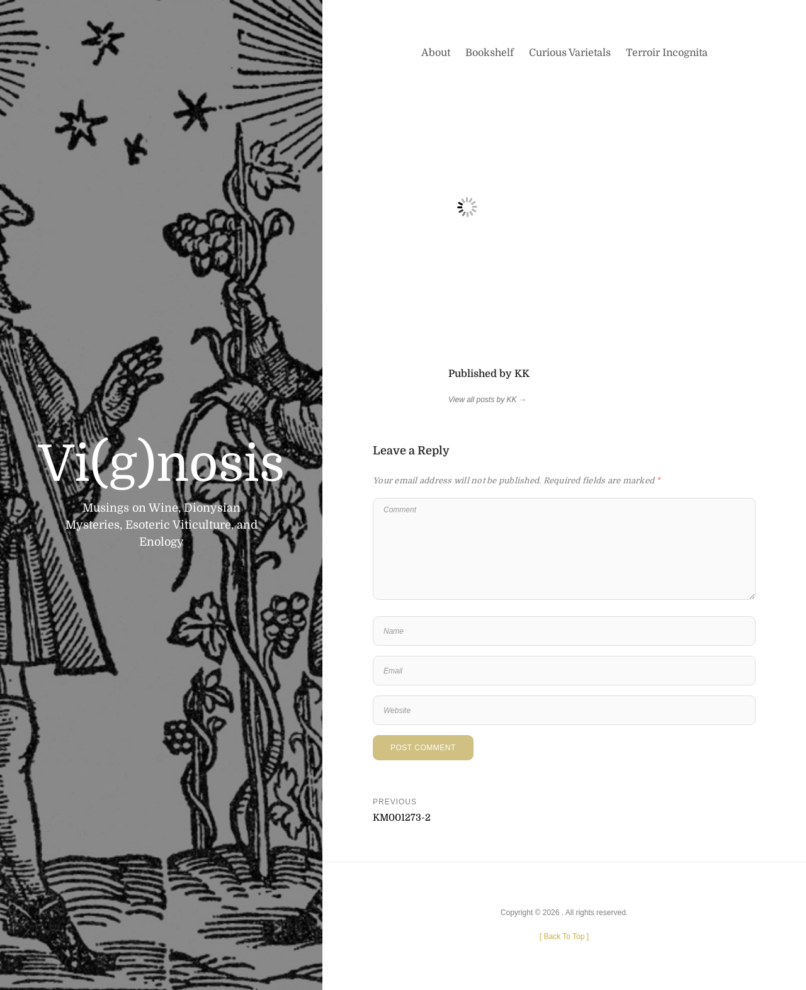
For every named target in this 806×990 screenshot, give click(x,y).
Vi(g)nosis (161, 464)
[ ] (564, 936)
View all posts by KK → (487, 399)
